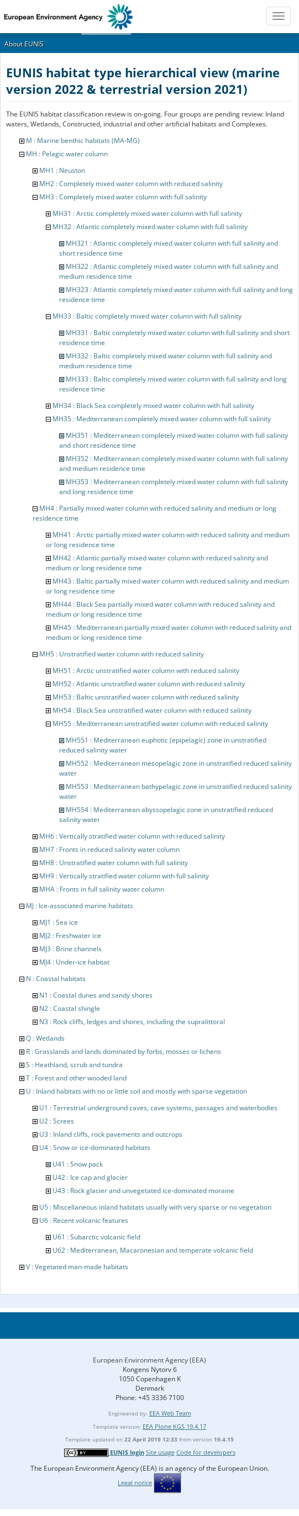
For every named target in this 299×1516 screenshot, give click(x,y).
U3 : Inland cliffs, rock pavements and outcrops (110, 1134)
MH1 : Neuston (62, 170)
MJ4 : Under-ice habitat (74, 962)
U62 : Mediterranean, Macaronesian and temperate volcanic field (153, 1250)
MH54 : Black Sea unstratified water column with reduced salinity (152, 710)
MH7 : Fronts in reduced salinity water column (109, 849)
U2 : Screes (56, 1121)
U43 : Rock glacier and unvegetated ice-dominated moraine (143, 1190)
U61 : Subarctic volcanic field (96, 1237)
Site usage (160, 1452)
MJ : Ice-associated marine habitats (79, 905)
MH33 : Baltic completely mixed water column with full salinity (147, 316)
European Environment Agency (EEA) (149, 1360)
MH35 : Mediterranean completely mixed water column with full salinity (162, 418)
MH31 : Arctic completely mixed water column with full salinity (147, 213)
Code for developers (205, 1452)
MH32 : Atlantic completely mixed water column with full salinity (150, 226)
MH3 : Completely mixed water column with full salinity (123, 197)
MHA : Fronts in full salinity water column (101, 889)
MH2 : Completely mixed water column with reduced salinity (131, 183)
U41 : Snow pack (78, 1164)
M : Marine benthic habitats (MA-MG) (83, 140)
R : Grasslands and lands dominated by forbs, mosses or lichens (123, 1051)
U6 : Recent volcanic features (83, 1220)
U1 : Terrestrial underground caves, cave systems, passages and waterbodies (158, 1107)
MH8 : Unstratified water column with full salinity (113, 862)
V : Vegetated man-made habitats (77, 1266)
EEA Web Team (170, 1413)
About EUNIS (24, 44)
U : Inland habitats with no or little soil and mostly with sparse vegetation (136, 1091)
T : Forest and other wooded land (76, 1078)
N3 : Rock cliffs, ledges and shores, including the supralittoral (132, 1021)
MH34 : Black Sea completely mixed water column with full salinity (153, 405)
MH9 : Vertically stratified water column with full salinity (124, 876)
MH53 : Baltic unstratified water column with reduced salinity (146, 697)
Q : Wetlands (45, 1038)
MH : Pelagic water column (67, 153)
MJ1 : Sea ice (58, 922)
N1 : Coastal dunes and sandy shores (96, 995)
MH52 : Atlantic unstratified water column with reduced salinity (149, 683)
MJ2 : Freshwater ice (70, 935)
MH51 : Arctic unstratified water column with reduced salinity (146, 670)
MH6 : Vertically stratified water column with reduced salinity (132, 836)
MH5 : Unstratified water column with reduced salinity (121, 654)
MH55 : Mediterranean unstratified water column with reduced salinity (160, 723)
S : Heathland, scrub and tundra (74, 1064)
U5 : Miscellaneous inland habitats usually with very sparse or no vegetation (155, 1207)
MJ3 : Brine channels (70, 948)
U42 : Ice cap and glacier (90, 1177)
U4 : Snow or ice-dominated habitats (94, 1147)
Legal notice (135, 1482)
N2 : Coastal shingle (69, 1008)
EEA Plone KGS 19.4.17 (174, 1426)
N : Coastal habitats (56, 978)
